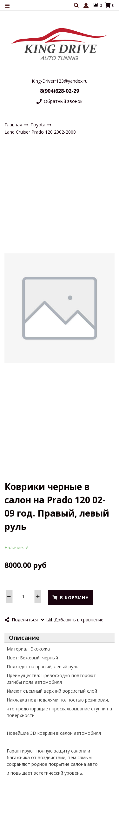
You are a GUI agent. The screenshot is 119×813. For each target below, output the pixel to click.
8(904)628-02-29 (59, 90)
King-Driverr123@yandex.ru (60, 81)
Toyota (38, 125)
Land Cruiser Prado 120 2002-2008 (40, 132)
